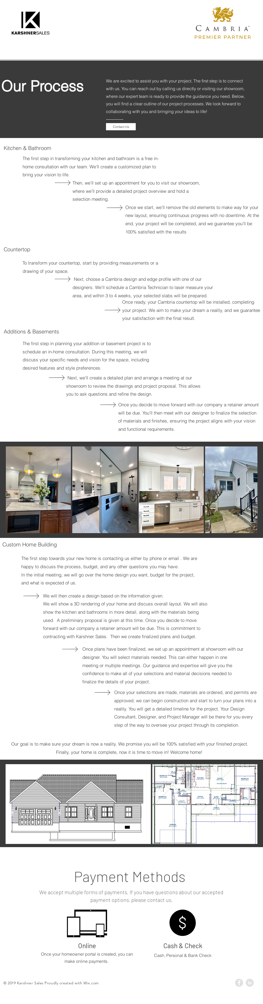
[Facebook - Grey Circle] (239, 983)
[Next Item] (248, 489)
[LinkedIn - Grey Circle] (250, 983)
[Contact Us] (121, 126)
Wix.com (91, 983)
